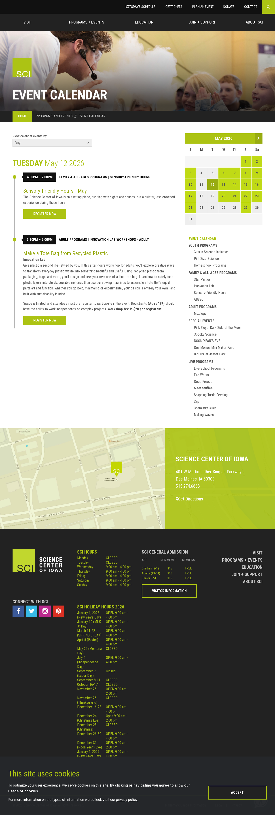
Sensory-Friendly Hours (130, 177)
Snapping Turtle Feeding (211, 395)
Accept (237, 792)
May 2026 (224, 138)
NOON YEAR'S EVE (207, 341)
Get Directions (189, 499)
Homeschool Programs (210, 265)
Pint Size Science (206, 259)
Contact (250, 7)
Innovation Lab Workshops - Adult (119, 239)
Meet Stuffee (203, 388)
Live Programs (200, 362)
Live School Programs (209, 368)
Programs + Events (86, 22)
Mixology (200, 313)
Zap (196, 401)
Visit (27, 22)
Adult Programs (73, 239)
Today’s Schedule (140, 7)
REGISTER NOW (44, 320)
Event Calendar (202, 239)
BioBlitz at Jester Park (210, 354)
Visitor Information (169, 591)
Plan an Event (203, 7)
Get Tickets (173, 7)
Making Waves (204, 415)
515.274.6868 (188, 486)
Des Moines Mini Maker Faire (214, 347)
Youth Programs (202, 245)
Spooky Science (205, 334)
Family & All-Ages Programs (83, 177)
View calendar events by (30, 136)
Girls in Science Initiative (211, 252)
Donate (228, 7)
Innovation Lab (204, 286)
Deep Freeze (203, 381)
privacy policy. (127, 800)
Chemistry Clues (205, 408)
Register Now (44, 214)
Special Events (201, 321)
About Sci (254, 22)
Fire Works (201, 375)
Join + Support (202, 22)
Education (144, 22)
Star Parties (202, 279)
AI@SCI (199, 299)
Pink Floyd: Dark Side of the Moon (217, 328)
